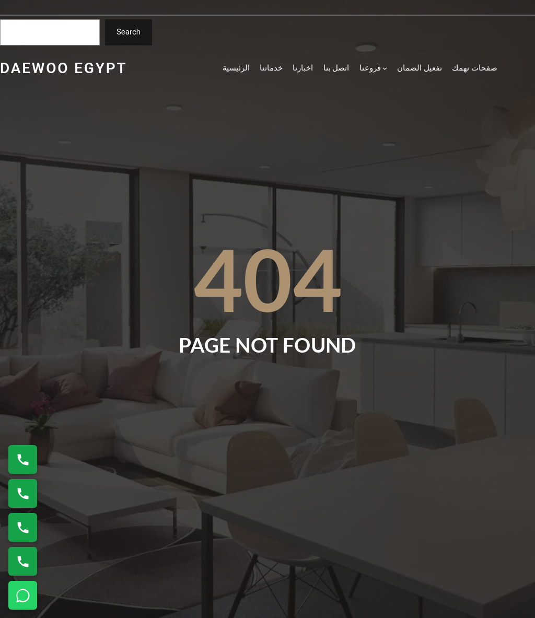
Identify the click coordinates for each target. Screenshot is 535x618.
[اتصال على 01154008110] (22, 493)
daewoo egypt (63, 68)
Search (129, 32)
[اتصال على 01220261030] (22, 459)
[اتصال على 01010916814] (22, 527)
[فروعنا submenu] (373, 68)
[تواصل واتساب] (22, 595)
